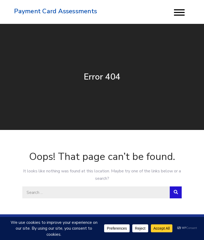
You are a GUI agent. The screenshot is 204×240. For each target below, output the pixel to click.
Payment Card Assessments (55, 11)
